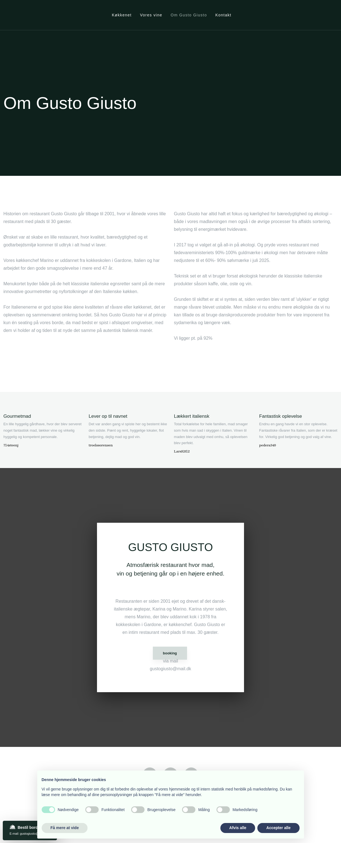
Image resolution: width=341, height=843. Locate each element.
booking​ (170, 653)
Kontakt (223, 15)
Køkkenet (122, 15)
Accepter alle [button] (278, 828)
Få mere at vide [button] (65, 828)
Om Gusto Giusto (189, 15)
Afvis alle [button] (237, 828)
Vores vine (151, 15)
